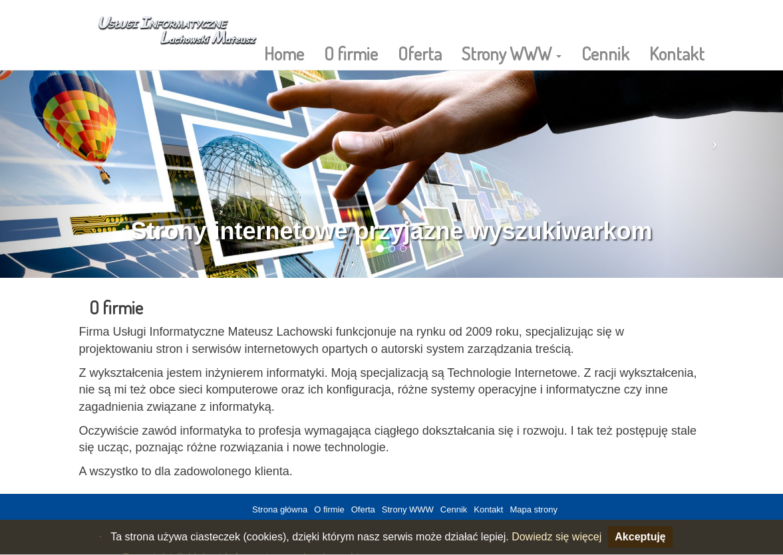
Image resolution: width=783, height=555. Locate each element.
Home (284, 53)
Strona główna (279, 509)
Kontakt (677, 53)
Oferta (420, 53)
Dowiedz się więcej (556, 536)
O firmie (351, 53)
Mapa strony (533, 509)
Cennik (605, 53)
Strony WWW (511, 53)
